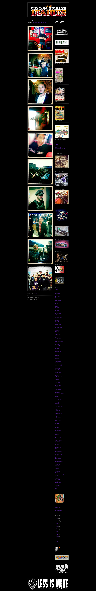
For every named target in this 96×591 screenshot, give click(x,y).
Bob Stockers (57, 309)
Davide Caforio (57, 335)
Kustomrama (57, 396)
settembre (58, 524)
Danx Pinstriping (58, 334)
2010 (57, 541)
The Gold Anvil (57, 462)
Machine (56, 409)
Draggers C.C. (57, 345)
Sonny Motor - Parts (58, 454)
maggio (57, 531)
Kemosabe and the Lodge (59, 390)
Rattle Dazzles (57, 431)
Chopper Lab (57, 323)
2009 (57, 543)
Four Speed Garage (58, 364)
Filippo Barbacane (58, 361)
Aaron (56, 290)
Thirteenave (57, 468)
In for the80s (57, 378)
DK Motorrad (57, 342)
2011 (57, 539)
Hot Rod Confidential (58, 376)
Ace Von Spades (58, 292)
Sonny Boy (57, 452)
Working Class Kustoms (59, 481)
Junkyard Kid (57, 388)
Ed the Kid (57, 348)
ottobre (57, 523)
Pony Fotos (57, 427)
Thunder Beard (57, 469)
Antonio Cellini (57, 299)
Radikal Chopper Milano (59, 428)
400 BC (56, 289)
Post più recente (30, 327)
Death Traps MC (58, 338)
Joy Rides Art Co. (58, 385)
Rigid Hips (57, 434)
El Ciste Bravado (58, 351)
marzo (57, 534)
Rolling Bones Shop (58, 440)
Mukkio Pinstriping (58, 417)
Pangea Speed (57, 423)
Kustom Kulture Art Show (59, 150)
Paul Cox (56, 424)
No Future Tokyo (58, 420)
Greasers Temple (58, 371)
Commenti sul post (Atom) (35, 330)
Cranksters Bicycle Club (59, 328)
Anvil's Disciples (58, 302)
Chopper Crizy (57, 321)
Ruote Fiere (57, 444)
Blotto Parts (57, 307)
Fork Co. (56, 362)
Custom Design (57, 330)
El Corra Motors (57, 352)
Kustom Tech (57, 395)
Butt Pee (56, 316)
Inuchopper (57, 379)
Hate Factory (57, 375)
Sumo (56, 511)
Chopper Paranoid (58, 324)
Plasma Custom (58, 426)
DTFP (56, 347)
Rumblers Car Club (58, 443)
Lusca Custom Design (59, 406)
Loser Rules (57, 403)
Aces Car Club (57, 293)
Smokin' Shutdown (58, 451)
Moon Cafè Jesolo (58, 414)
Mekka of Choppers (58, 413)
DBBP (56, 337)
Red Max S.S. (57, 433)
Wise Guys (57, 478)
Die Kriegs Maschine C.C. (59, 341)
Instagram (56, 144)
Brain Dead (57, 310)
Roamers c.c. (57, 438)
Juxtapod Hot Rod (58, 389)
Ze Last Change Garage (59, 483)
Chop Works (57, 320)
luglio (57, 528)
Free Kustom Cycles (58, 365)
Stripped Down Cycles (59, 461)
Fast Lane (56, 359)
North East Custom (58, 421)
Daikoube (56, 333)
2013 (57, 517)
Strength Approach (58, 510)
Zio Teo (56, 486)
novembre (58, 521)
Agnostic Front (57, 507)
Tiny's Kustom (57, 471)
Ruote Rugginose (58, 445)
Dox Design (57, 344)
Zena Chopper (57, 485)
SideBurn (56, 448)
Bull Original (57, 314)
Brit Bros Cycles (58, 313)
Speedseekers (57, 457)
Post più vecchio (50, 327)
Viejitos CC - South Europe (59, 476)
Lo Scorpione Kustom (59, 400)
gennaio (57, 537)
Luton (56, 407)
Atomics (56, 303)
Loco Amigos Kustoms (59, 402)
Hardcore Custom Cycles (59, 373)
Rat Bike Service (58, 430)
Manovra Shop (57, 410)
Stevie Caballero (58, 458)
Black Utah (57, 306)
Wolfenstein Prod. (58, 479)
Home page (40, 327)
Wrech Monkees (58, 482)
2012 (57, 518)
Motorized (56, 416)
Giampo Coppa (57, 368)
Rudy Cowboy (57, 441)
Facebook (56, 145)
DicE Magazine (57, 340)
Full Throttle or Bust (58, 366)
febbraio (57, 536)
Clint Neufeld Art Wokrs (59, 327)
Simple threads (57, 450)
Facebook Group (58, 147)
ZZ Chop (56, 488)
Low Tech (56, 404)
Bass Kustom (57, 304)
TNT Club (56, 472)
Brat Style (56, 311)
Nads (56, 419)
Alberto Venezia (57, 297)
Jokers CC (57, 383)
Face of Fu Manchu (58, 357)
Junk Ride (56, 386)
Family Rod (57, 358)
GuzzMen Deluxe (58, 372)
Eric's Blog (57, 355)
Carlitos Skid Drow (58, 317)
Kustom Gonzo (57, 392)
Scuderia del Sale (58, 447)
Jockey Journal (57, 382)
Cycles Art (57, 331)
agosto (57, 526)
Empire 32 (57, 354)
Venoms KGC (57, 475)
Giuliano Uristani (58, 369)
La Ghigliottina (57, 397)
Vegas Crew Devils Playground (60, 474)
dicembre (57, 520)
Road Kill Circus (58, 437)
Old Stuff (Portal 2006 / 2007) (60, 148)
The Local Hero (57, 464)
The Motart (57, 465)
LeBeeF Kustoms (58, 399)
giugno (57, 529)
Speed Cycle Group (58, 455)
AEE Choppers (57, 296)
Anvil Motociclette (58, 300)
